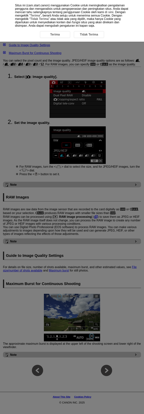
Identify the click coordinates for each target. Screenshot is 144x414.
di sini (109, 12)
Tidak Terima (39, 18)
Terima (35, 15)
